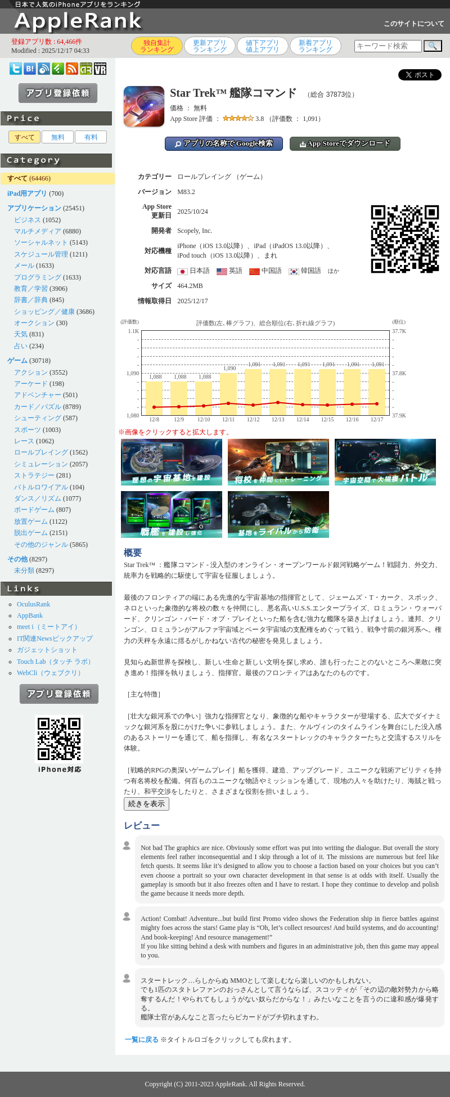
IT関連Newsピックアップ (55, 638)
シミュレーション (41, 464)
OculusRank (33, 604)
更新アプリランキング (210, 46)
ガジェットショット (47, 650)
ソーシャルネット (41, 242)
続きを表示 (146, 803)
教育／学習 (31, 289)
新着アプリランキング (315, 46)
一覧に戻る (142, 1040)
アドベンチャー (37, 395)
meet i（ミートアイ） (49, 627)
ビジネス (27, 220)
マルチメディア (37, 231)
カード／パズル (37, 407)
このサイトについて (414, 24)
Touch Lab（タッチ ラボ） (55, 662)
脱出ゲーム (31, 533)
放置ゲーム (31, 521)
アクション (31, 372)
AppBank (30, 615)
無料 (58, 137)
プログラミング (37, 277)
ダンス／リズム (37, 498)
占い (21, 346)
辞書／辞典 (31, 300)
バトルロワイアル (41, 487)
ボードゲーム (34, 510)
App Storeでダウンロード (345, 143)
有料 (91, 137)
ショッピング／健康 (44, 312)
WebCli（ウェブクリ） (50, 673)
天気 (21, 334)
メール (24, 265)
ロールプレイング (41, 452)
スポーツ (27, 430)
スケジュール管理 (41, 254)
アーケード (31, 384)
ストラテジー (34, 475)
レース (24, 441)
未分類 (24, 570)
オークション (34, 323)
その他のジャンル (41, 544)
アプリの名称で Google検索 (224, 143)
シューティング (37, 418)
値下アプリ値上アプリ (263, 46)
